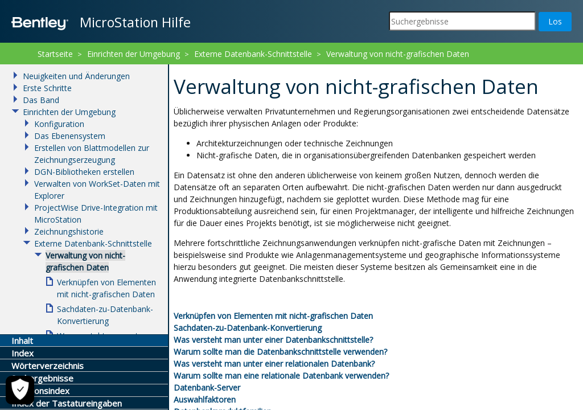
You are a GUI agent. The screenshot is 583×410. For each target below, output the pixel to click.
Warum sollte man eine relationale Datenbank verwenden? (281, 375)
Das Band (41, 100)
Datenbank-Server (207, 387)
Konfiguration (59, 123)
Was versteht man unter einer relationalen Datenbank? (274, 363)
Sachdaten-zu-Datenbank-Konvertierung (248, 327)
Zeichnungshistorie (69, 231)
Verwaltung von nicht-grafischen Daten (397, 53)
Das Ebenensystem (69, 135)
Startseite (55, 53)
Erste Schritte (47, 88)
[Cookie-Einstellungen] (20, 390)
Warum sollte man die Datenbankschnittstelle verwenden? (280, 351)
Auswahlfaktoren (205, 399)
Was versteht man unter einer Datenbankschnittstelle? (273, 339)
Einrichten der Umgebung (133, 53)
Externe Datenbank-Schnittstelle (253, 53)
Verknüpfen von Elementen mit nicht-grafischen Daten (273, 315)
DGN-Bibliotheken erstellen (84, 171)
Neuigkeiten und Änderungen (76, 76)
